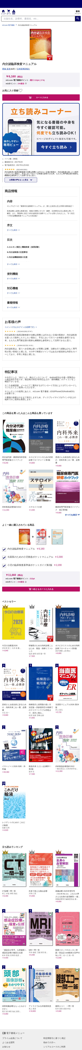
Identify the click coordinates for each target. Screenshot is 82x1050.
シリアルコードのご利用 (54, 1047)
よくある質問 (8, 1042)
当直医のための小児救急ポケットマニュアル (30, 557)
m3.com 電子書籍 (8, 25)
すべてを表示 (71, 515)
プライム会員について (12, 1038)
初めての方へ (49, 1042)
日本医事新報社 (23, 69)
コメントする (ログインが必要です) (20, 327)
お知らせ (6, 1047)
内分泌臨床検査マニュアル (21, 549)
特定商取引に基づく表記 (54, 1038)
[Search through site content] (38, 18)
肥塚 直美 (6, 69)
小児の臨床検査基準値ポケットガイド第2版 (29, 565)
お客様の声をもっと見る (19, 180)
